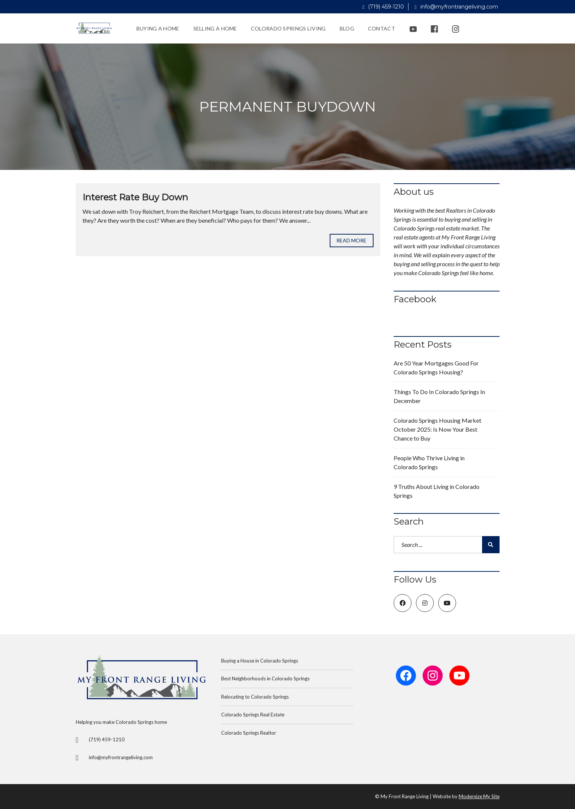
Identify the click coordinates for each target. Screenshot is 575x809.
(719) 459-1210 (383, 6)
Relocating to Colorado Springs (255, 697)
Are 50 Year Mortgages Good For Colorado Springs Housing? (436, 368)
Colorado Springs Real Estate (252, 715)
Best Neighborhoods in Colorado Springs (265, 678)
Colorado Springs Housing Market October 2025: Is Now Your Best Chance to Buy (437, 429)
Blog (347, 28)
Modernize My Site (479, 796)
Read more (351, 240)
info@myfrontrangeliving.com (456, 6)
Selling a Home (215, 28)
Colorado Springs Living (288, 28)
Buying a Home (158, 28)
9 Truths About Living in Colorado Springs (436, 491)
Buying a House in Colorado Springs (259, 661)
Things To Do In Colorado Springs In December (439, 396)
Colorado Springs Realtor (248, 733)
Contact (381, 28)
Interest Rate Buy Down (135, 197)
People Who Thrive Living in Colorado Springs (429, 462)
